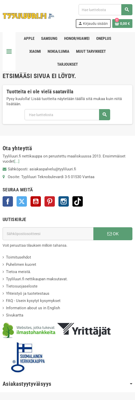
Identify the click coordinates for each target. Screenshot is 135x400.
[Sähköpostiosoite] (48, 233)
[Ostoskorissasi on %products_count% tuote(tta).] (122, 23)
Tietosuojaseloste (22, 286)
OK (113, 233)
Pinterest (49, 201)
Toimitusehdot (18, 257)
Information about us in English (33, 308)
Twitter (22, 201)
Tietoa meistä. (18, 271)
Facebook (8, 201)
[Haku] (105, 9)
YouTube (36, 201)
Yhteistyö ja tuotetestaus (27, 293)
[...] (16, 161)
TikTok (77, 201)
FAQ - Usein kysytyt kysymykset (33, 300)
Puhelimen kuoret (21, 264)
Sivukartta (14, 315)
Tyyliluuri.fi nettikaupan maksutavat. (37, 279)
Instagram (63, 201)
